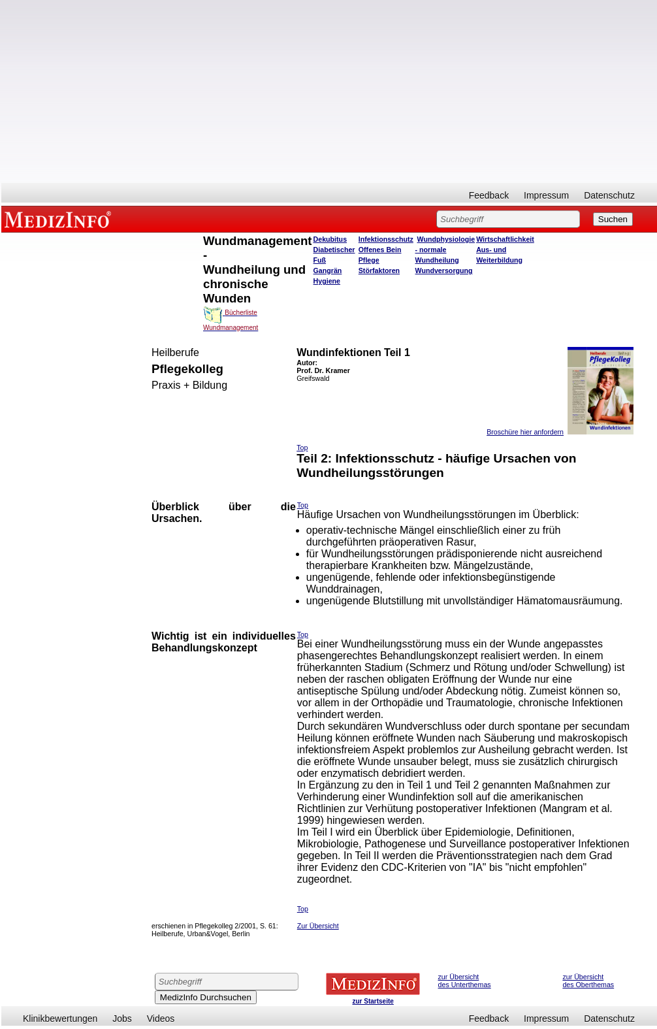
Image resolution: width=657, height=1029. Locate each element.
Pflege (369, 260)
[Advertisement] (329, 91)
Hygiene (326, 281)
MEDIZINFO (60, 219)
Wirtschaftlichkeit (505, 239)
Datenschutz (609, 195)
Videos (161, 1018)
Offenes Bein (380, 249)
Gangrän (327, 270)
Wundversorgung (444, 270)
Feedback (489, 195)
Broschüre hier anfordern (525, 432)
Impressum (546, 195)
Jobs (122, 1018)
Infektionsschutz (386, 239)
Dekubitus (330, 239)
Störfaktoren (379, 270)
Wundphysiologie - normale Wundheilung (445, 249)
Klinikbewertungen (60, 1018)
